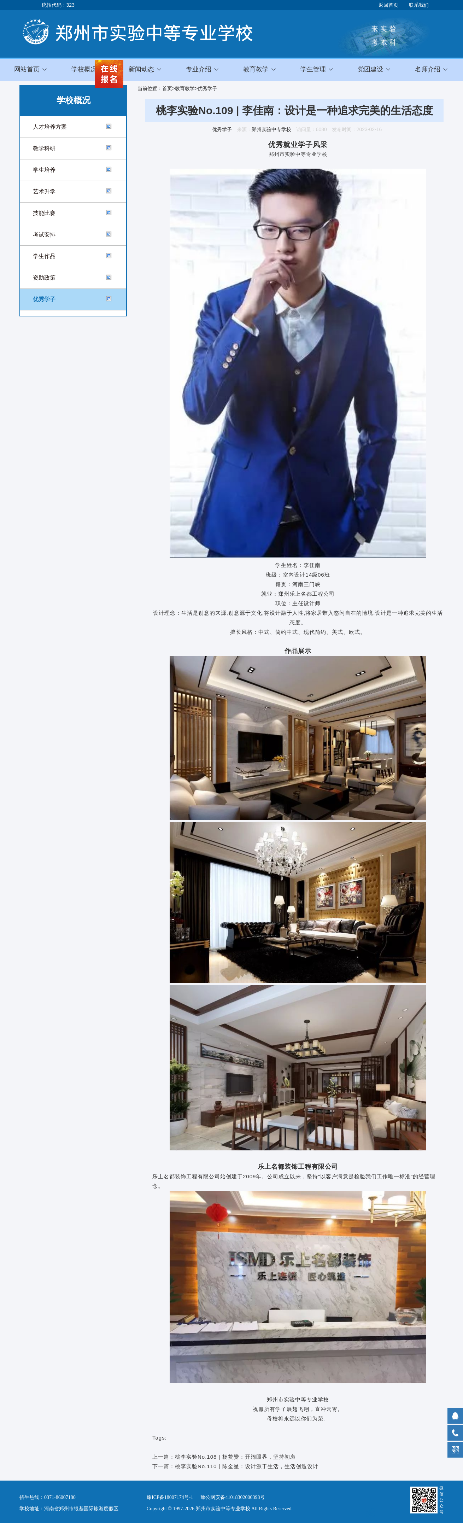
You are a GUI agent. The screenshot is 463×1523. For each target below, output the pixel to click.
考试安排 (44, 235)
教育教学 (185, 88)
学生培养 (44, 170)
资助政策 (44, 278)
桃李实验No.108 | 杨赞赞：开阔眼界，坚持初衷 (235, 1457)
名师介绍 (427, 69)
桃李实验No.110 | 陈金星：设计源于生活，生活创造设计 (246, 1466)
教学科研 (44, 148)
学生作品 (44, 256)
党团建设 (370, 69)
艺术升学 (44, 191)
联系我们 (419, 5)
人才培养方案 (50, 127)
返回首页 (388, 5)
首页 (167, 88)
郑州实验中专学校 (271, 129)
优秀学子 (44, 299)
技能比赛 (44, 213)
